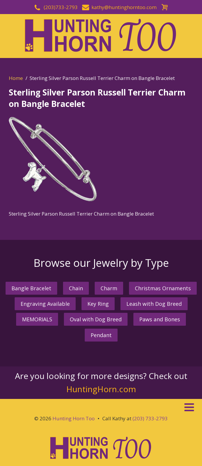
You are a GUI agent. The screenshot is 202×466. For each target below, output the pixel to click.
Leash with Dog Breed (154, 303)
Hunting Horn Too (73, 418)
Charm (109, 288)
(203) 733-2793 (150, 418)
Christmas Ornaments (163, 288)
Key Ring (98, 303)
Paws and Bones (159, 319)
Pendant (101, 335)
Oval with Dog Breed (96, 319)
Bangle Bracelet (31, 288)
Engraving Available (45, 303)
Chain (76, 288)
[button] (101, 407)
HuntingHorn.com (101, 389)
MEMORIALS (37, 319)
